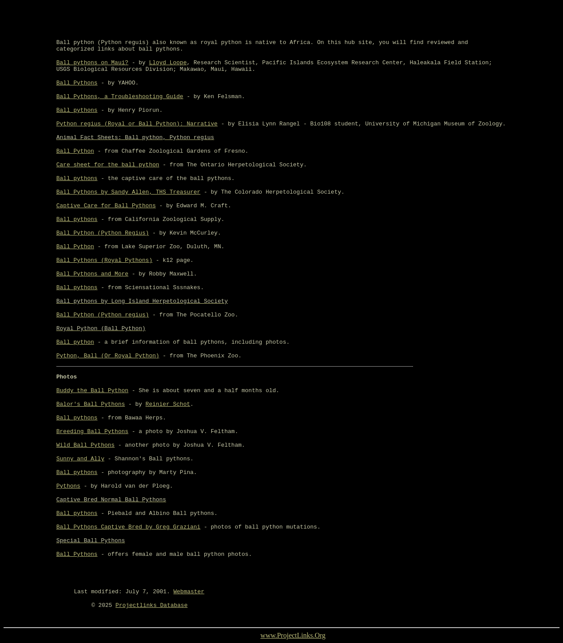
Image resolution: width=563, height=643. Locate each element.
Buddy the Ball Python (92, 390)
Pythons (68, 486)
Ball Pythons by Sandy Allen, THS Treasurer (128, 192)
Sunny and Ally (80, 459)
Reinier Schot (168, 404)
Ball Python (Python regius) (102, 315)
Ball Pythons (77, 83)
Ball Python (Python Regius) (102, 233)
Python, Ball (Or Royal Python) (107, 356)
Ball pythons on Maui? (92, 62)
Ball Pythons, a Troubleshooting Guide (119, 96)
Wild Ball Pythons (85, 445)
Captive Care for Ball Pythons (106, 205)
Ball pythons (77, 110)
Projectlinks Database (152, 605)
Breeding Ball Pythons (92, 431)
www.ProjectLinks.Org (292, 635)
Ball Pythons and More (92, 274)
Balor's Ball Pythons (90, 404)
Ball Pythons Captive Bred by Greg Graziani (128, 527)
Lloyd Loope (168, 62)
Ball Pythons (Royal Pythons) (104, 260)
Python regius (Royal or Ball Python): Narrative (137, 124)
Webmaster (188, 591)
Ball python (75, 342)
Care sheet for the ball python (107, 165)
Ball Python (75, 151)
